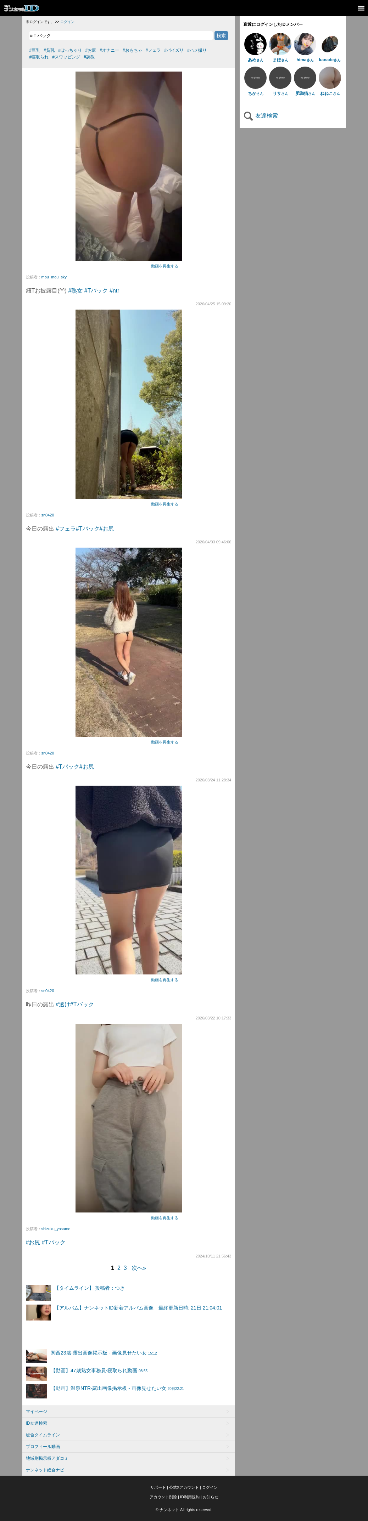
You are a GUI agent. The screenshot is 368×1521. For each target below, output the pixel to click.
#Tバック (96, 291)
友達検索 (260, 116)
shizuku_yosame (56, 1229)
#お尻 (107, 529)
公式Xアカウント (184, 1487)
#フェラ (66, 529)
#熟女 (75, 291)
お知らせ (210, 1497)
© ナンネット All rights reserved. (184, 1510)
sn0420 (47, 515)
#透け (63, 1004)
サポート (158, 1487)
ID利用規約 (190, 1497)
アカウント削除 (163, 1497)
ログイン (67, 22)
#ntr (114, 291)
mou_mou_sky (54, 277)
